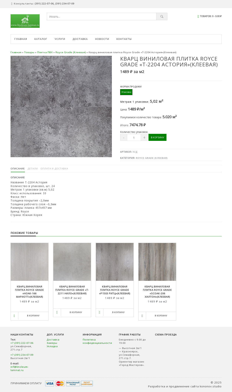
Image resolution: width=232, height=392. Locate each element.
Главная (20, 39)
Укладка (52, 346)
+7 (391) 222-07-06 (22, 343)
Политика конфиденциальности (97, 341)
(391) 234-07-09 (64, 3)
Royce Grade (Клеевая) (71, 52)
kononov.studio (211, 386)
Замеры (52, 343)
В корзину (157, 137)
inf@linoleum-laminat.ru (20, 368)
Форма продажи (130, 86)
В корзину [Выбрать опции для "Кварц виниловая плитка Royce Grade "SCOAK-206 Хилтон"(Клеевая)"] (161, 315)
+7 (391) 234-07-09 (22, 354)
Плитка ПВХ (45, 52)
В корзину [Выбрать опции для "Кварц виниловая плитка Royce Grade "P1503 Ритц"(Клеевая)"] (118, 312)
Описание (18, 168)
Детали (33, 168)
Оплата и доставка (54, 168)
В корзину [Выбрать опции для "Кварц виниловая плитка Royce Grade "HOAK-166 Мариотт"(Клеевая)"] (33, 315)
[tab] (18, 168)
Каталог (40, 39)
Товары (29, 52)
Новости (102, 39)
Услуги (60, 39)
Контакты (124, 39)
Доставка (80, 39)
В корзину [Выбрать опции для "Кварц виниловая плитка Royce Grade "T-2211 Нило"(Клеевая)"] (76, 312)
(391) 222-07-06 (44, 3)
